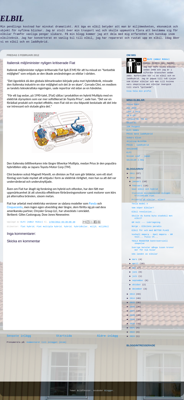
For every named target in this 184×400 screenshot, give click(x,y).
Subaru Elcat (134, 138)
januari (137, 181)
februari (137, 186)
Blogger (108, 390)
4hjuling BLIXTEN (136, 141)
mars (135, 259)
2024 (133, 336)
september (138, 280)
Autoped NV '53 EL (137, 119)
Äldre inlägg (107, 336)
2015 (133, 302)
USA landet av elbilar (145, 254)
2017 (133, 311)
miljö (93, 226)
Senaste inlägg (19, 336)
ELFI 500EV (133, 130)
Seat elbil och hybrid (145, 189)
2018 (133, 315)
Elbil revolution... (143, 212)
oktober (137, 285)
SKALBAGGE (132, 149)
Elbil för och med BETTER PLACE (150, 230)
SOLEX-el (131, 123)
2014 (133, 298)
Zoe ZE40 (131, 108)
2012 (133, 178)
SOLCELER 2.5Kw (135, 160)
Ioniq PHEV (133, 104)
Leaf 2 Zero (133, 112)
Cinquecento (15, 207)
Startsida (64, 336)
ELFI (129, 152)
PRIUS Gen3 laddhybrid (140, 134)
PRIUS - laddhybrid (138, 145)
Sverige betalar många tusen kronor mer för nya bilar (153, 248)
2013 (133, 294)
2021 (133, 328)
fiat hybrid (27, 226)
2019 (133, 319)
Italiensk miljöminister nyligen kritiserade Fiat (151, 194)
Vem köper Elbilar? (143, 208)
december (137, 289)
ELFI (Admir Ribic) (32, 222)
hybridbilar (81, 226)
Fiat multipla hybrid (49, 226)
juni (135, 272)
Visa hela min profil (139, 91)
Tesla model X (140, 204)
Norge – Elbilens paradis (147, 226)
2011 (133, 173)
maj (134, 268)
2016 (133, 307)
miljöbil (104, 226)
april (136, 263)
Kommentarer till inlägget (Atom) (46, 342)
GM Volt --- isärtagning (146, 222)
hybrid (67, 226)
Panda (93, 203)
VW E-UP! (131, 115)
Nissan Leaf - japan (138, 156)
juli (135, 276)
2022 (133, 332)
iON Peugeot (133, 126)
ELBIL (12, 18)
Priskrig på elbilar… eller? (148, 200)
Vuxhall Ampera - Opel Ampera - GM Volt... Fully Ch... (152, 235)
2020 (133, 323)
